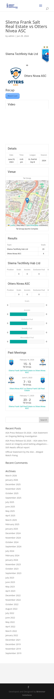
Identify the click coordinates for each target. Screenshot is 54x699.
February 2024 (12, 555)
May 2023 (10, 586)
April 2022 (10, 626)
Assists (27, 270)
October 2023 (11, 568)
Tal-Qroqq (27, 178)
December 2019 (13, 644)
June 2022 (10, 617)
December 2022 (13, 595)
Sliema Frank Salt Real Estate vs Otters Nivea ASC (27, 371)
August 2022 (11, 608)
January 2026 (11, 479)
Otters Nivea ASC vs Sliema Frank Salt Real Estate (27, 390)
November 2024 (13, 537)
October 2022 (11, 604)
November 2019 (13, 648)
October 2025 (11, 493)
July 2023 (9, 577)
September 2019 (13, 653)
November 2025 (13, 488)
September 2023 (13, 573)
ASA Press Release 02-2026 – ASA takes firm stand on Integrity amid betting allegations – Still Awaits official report (26, 444)
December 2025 (13, 484)
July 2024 (9, 551)
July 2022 (9, 613)
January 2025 (11, 528)
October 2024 (11, 542)
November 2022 (13, 599)
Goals (19, 270)
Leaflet (11, 225)
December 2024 (13, 533)
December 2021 (13, 639)
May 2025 (10, 511)
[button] (27, 200)
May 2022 (10, 622)
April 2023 (10, 591)
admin (11, 36)
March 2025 (11, 520)
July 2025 (9, 502)
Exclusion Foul (39, 270)
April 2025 (10, 515)
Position (10, 270)
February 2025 (12, 524)
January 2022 (11, 635)
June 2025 (10, 506)
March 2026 (11, 475)
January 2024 (11, 560)
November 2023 (13, 564)
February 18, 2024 (27, 360)
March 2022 (11, 631)
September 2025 (13, 497)
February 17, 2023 (27, 396)
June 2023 (10, 582)
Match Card (12, 96)
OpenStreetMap (32, 225)
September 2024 (13, 546)
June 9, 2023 (27, 378)
